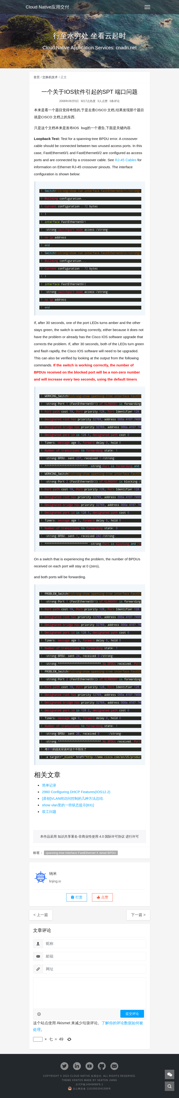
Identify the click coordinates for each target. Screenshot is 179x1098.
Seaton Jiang (107, 1080)
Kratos (77, 1080)
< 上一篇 (41, 915)
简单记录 (49, 785)
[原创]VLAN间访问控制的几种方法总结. (73, 798)
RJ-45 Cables (125, 160)
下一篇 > (138, 915)
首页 (37, 77)
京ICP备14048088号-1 (89, 1084)
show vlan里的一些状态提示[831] (68, 805)
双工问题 (49, 812)
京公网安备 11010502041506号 (89, 1088)
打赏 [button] (77, 897)
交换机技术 (50, 77)
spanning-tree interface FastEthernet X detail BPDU (81, 853)
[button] (102, 897)
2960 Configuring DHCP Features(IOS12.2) (76, 792)
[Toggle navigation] (147, 7)
